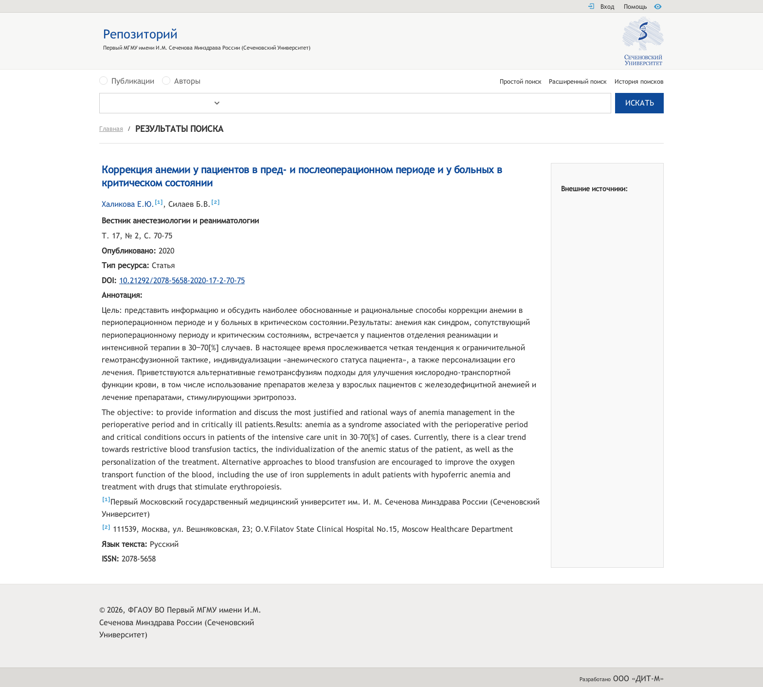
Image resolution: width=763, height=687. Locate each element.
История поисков (639, 82)
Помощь (635, 6)
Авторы (187, 81)
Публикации (132, 81)
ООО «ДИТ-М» (638, 678)
